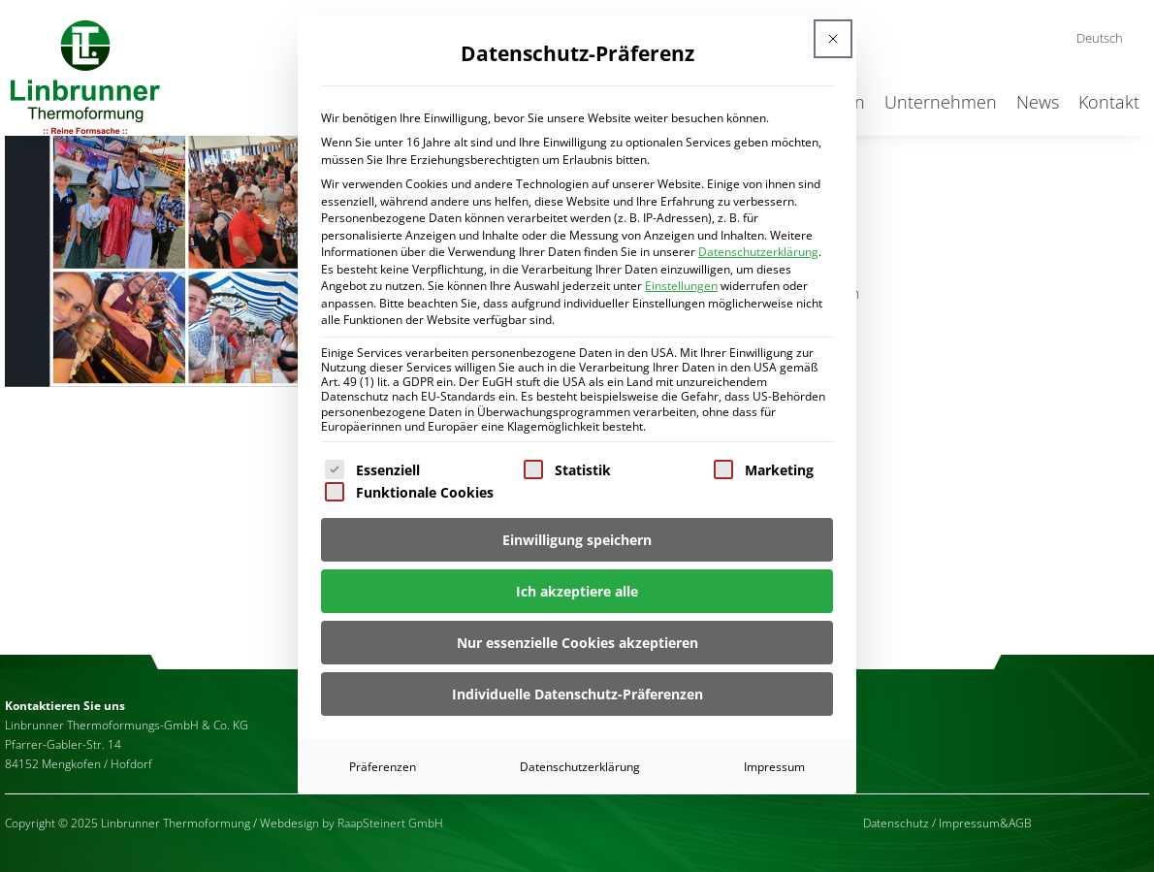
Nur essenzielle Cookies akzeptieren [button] (577, 642)
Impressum (774, 767)
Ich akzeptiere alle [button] (577, 591)
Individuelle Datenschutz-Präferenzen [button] (577, 694)
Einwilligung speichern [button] (577, 540)
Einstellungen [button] (681, 285)
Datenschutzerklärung (758, 251)
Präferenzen (382, 767)
